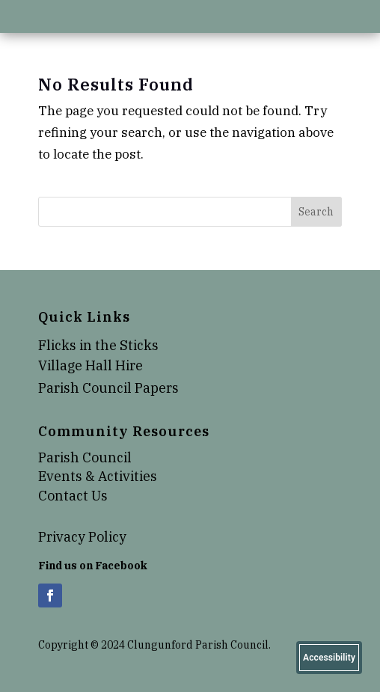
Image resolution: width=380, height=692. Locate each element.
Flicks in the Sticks (98, 345)
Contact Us (73, 495)
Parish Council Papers (108, 387)
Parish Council (85, 457)
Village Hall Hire (90, 365)
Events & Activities (97, 476)
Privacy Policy (82, 536)
